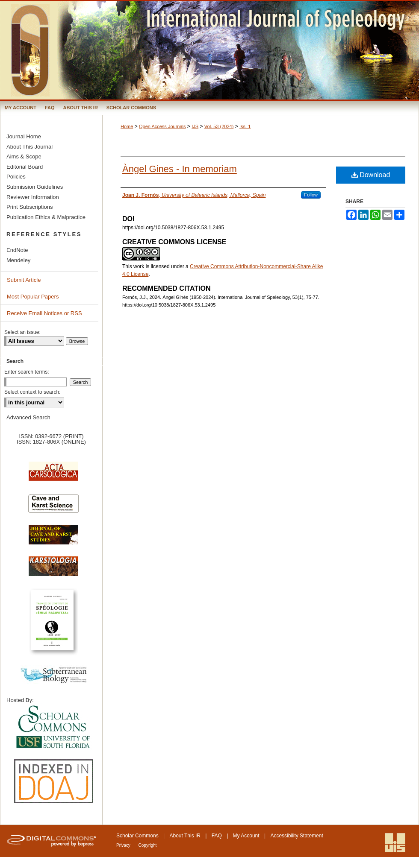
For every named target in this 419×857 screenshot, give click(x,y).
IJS (195, 126)
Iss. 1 (245, 126)
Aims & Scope (23, 156)
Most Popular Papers (33, 296)
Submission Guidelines (34, 187)
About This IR (185, 836)
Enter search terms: (26, 372)
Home (127, 126)
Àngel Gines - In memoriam (179, 169)
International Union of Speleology (395, 842)
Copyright (148, 845)
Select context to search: (32, 392)
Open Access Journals (162, 126)
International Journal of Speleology (209, 50)
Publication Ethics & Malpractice (46, 217)
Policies (16, 176)
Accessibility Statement (296, 836)
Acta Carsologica (53, 476)
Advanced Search (28, 417)
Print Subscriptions (29, 207)
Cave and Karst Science (53, 507)
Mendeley (18, 260)
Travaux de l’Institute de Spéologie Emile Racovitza (53, 625)
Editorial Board (24, 167)
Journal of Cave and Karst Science (53, 539)
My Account (246, 836)
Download (370, 174)
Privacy (124, 845)
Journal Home (23, 136)
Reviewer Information (32, 197)
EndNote (17, 250)
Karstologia (53, 570)
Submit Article (24, 280)
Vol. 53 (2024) (219, 126)
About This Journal (29, 146)
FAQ (217, 836)
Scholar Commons (137, 836)
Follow (311, 194)
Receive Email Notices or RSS (44, 313)
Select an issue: (22, 332)
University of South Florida (53, 727)
